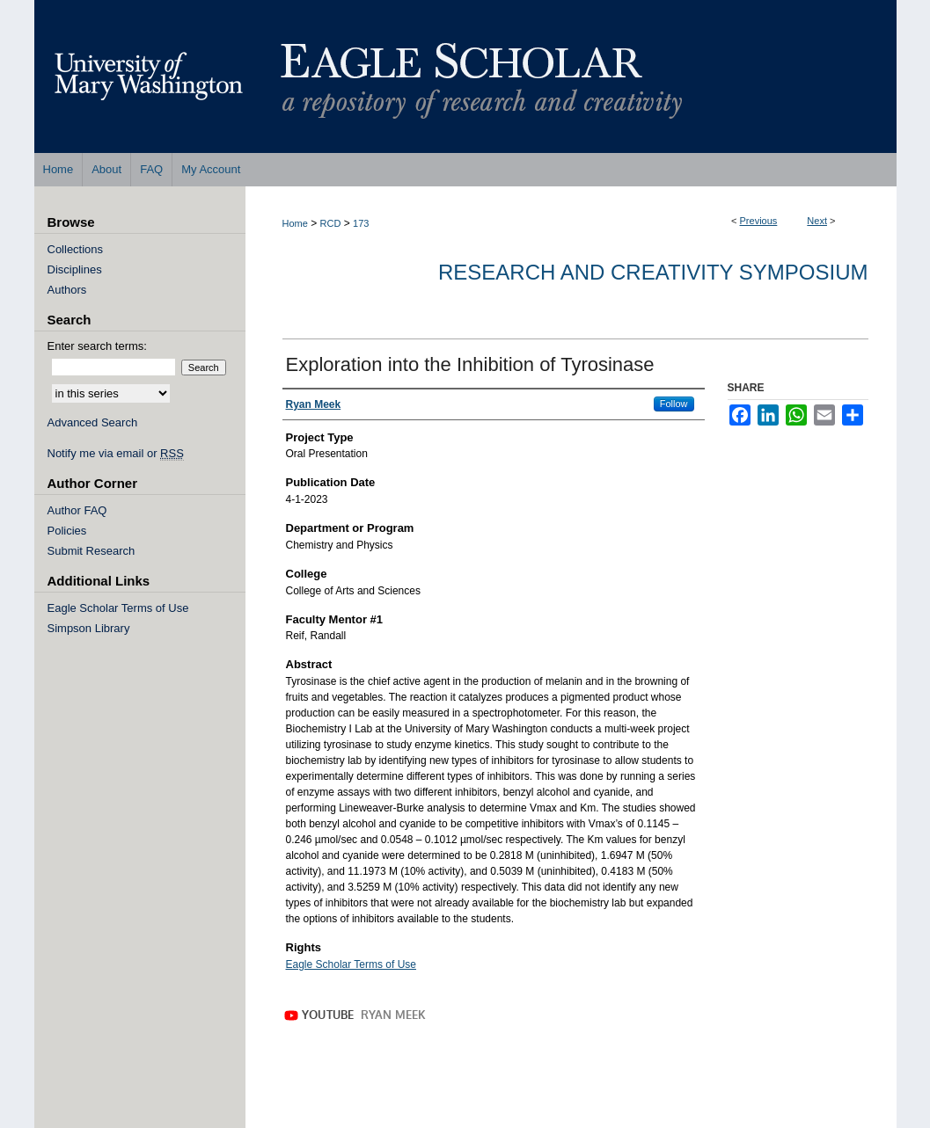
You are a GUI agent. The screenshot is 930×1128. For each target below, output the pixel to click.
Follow (674, 403)
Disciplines (75, 269)
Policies (67, 530)
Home (295, 223)
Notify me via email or (116, 453)
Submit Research (91, 550)
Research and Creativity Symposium (653, 272)
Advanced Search (93, 422)
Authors (67, 289)
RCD (330, 223)
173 (361, 223)
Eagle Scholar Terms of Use (351, 964)
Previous (759, 220)
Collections (76, 249)
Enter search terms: (97, 346)
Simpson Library (89, 628)
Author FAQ (77, 510)
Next (817, 220)
